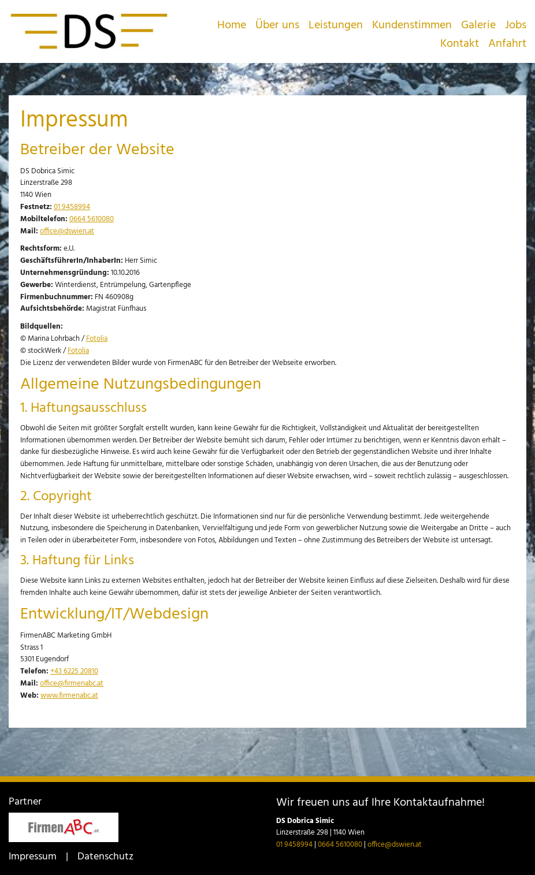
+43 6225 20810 (74, 671)
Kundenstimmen (412, 25)
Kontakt (459, 44)
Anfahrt (507, 44)
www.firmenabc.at (69, 696)
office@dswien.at (67, 231)
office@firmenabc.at (71, 683)
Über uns (277, 25)
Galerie (478, 25)
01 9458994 (72, 207)
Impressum (33, 856)
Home (231, 25)
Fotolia (96, 339)
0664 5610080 (91, 219)
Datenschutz (105, 856)
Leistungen (336, 25)
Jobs (515, 25)
